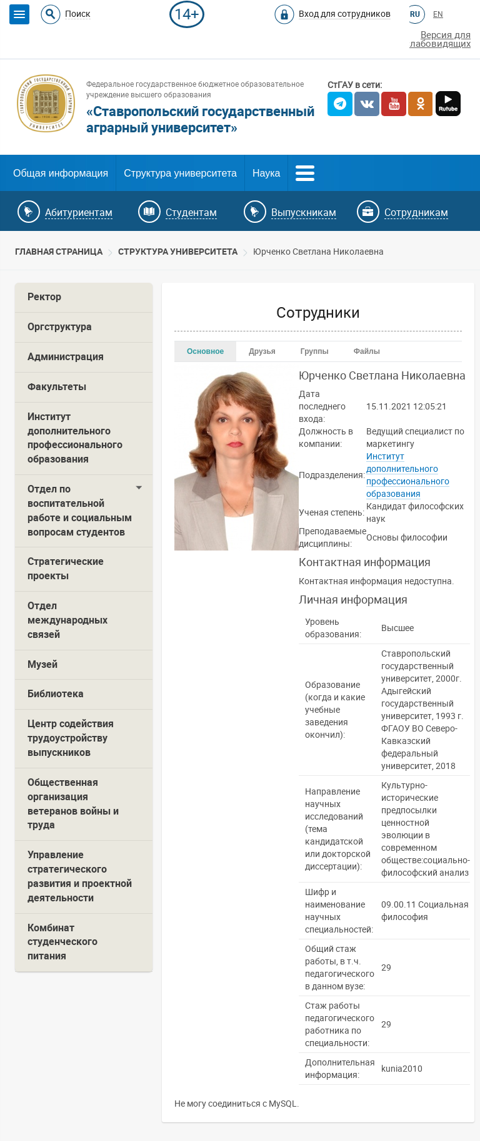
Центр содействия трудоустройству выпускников (71, 738)
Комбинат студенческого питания (63, 942)
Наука (266, 173)
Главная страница (58, 252)
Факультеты (57, 387)
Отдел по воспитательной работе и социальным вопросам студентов (80, 510)
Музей (43, 664)
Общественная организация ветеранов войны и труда (73, 803)
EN (438, 14)
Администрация (66, 357)
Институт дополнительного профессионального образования (75, 438)
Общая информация (60, 173)
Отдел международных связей (68, 620)
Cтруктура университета (178, 252)
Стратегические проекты (66, 569)
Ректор (44, 297)
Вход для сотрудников (345, 14)
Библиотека (56, 694)
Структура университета (180, 173)
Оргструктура (60, 327)
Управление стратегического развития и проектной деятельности (80, 876)
